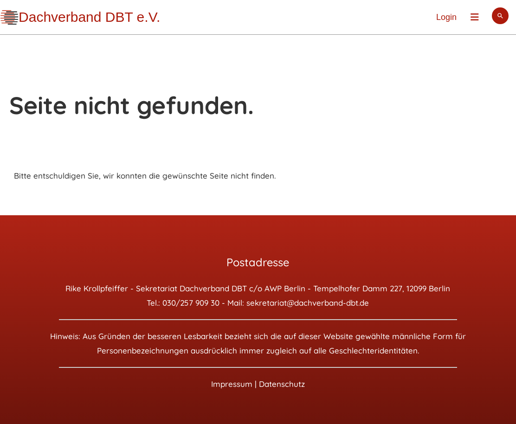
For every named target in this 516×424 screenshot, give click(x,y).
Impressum (231, 384)
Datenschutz (282, 384)
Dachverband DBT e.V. (89, 17)
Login (446, 17)
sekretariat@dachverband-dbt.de (307, 303)
